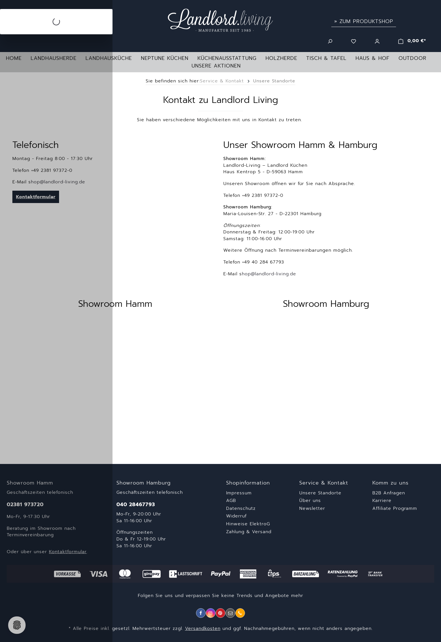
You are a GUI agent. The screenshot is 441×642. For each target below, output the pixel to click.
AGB (231, 500)
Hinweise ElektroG (248, 524)
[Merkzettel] (353, 41)
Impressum (239, 493)
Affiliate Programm (394, 508)
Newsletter (312, 508)
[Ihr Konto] (377, 41)
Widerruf (236, 516)
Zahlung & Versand (248, 531)
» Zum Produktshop (363, 21)
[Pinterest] (220, 613)
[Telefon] (240, 613)
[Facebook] (200, 613)
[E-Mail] (230, 613)
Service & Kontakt (323, 483)
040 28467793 (135, 504)
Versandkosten (202, 628)
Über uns (310, 500)
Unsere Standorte (320, 493)
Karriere (382, 500)
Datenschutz (241, 508)
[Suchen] (330, 41)
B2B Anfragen (388, 493)
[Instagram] (210, 613)
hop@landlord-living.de (269, 274)
